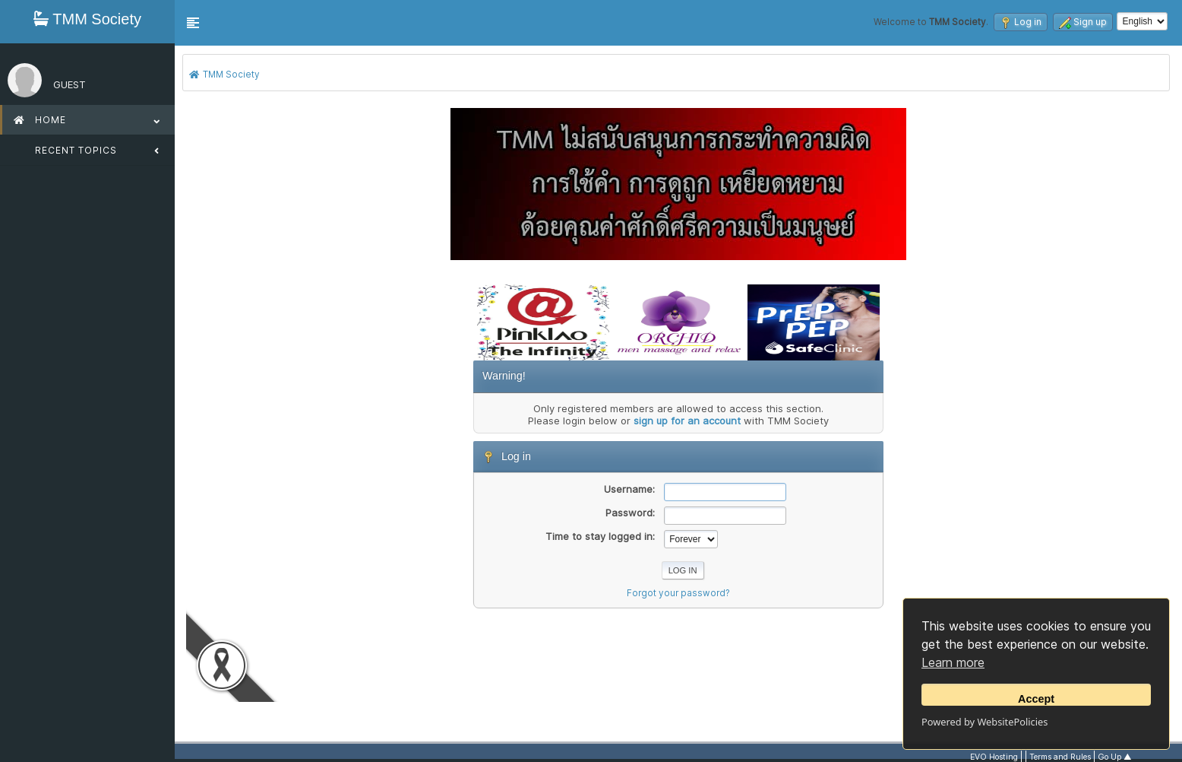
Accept (1036, 699)
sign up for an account (687, 420)
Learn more (952, 662)
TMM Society (87, 19)
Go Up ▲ (1115, 757)
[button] (193, 23)
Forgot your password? (678, 593)
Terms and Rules (1060, 757)
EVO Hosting (994, 757)
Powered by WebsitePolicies (984, 722)
